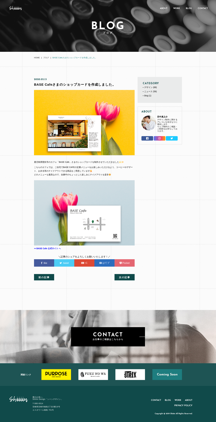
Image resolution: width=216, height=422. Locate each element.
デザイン (148, 87)
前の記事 (44, 277)
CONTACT (203, 8)
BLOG (189, 8)
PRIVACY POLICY (183, 406)
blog (146, 95)
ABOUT (163, 8)
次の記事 (124, 277)
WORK (176, 8)
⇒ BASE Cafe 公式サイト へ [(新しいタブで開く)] (47, 248)
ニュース (148, 91)
